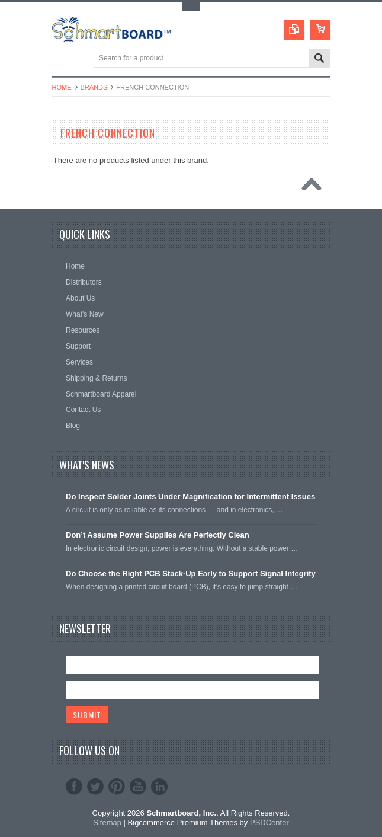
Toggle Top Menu (191, 6)
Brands (94, 87)
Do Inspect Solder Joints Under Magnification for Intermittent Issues (190, 496)
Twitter (95, 786)
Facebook (74, 786)
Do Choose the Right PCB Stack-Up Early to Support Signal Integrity (191, 573)
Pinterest (116, 786)
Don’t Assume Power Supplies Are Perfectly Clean (157, 535)
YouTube (138, 786)
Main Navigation (62, 59)
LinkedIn (159, 786)
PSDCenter (269, 822)
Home (62, 87)
